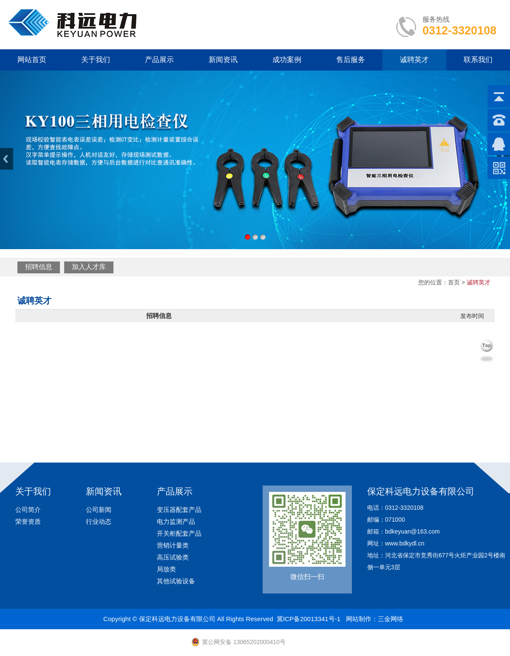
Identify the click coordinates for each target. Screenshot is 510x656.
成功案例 (286, 60)
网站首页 (31, 60)
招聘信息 (38, 266)
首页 (454, 282)
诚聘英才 (414, 60)
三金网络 (390, 618)
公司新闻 (98, 509)
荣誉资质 (28, 521)
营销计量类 (173, 545)
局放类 (166, 569)
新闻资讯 (223, 60)
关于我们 (95, 60)
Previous (6, 159)
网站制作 (358, 618)
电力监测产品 (176, 521)
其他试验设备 (176, 581)
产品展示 (159, 60)
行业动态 (98, 521)
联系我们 (478, 60)
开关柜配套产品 (179, 533)
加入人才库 (89, 266)
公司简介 (28, 509)
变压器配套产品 (179, 509)
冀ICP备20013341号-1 (308, 618)
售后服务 (350, 60)
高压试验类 (173, 557)
